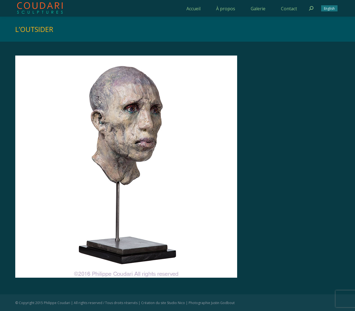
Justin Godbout (223, 302)
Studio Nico (176, 302)
